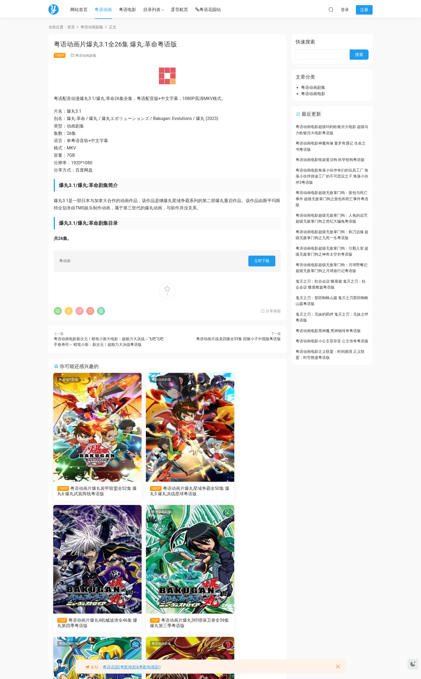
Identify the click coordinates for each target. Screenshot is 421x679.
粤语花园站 (208, 10)
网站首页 (79, 9)
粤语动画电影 (313, 93)
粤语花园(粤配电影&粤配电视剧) (132, 667)
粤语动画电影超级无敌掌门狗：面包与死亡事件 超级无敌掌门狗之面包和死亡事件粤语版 (332, 198)
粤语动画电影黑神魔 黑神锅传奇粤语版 (328, 331)
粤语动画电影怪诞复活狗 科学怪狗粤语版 (330, 160)
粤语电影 (127, 9)
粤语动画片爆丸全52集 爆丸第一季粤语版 (243, 624)
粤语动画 (103, 9)
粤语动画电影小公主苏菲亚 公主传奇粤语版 (332, 341)
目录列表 (152, 9)
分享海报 (270, 311)
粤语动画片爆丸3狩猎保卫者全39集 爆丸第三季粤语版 (88, 624)
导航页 (179, 10)
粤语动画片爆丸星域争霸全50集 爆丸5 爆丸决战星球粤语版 (166, 491)
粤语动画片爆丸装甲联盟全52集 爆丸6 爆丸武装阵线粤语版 (88, 491)
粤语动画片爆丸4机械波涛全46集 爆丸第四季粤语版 (243, 491)
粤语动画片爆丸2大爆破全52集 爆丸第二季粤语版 (167, 624)
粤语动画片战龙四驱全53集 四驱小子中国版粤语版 (238, 339)
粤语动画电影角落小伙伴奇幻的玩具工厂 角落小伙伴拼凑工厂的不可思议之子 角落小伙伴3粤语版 (332, 176)
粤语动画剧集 (85, 55)
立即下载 (261, 261)
